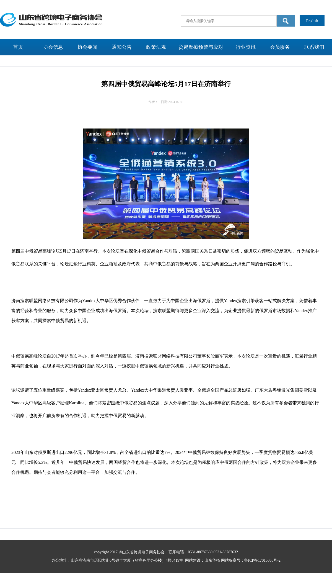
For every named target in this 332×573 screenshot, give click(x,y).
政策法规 (156, 47)
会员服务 (280, 47)
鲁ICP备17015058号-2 (262, 560)
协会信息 (53, 47)
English (312, 21)
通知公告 (122, 47)
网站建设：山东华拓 (202, 560)
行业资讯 (246, 47)
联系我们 (314, 47)
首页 (18, 47)
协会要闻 (87, 47)
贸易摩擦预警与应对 (200, 47)
